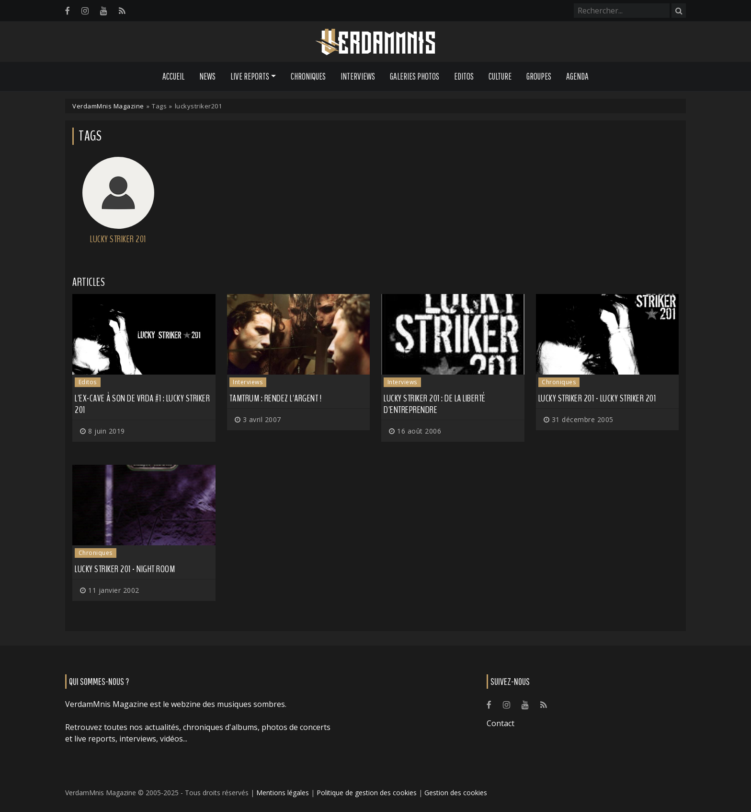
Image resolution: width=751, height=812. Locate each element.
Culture (500, 76)
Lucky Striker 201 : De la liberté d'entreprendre (435, 404)
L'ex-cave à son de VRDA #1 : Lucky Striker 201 (142, 404)
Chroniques (308, 76)
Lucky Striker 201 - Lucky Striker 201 (597, 398)
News (207, 76)
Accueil (173, 76)
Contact (500, 723)
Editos (464, 76)
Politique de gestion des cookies (367, 792)
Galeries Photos (414, 76)
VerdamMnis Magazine (108, 106)
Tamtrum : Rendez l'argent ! (275, 398)
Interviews (358, 76)
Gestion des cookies (455, 792)
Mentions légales (282, 792)
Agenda (577, 76)
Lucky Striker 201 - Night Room (125, 569)
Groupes (538, 76)
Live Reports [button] (249, 76)
